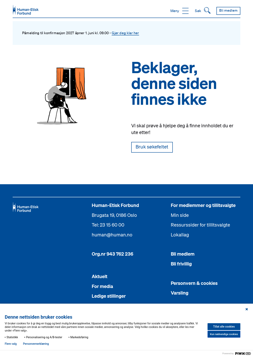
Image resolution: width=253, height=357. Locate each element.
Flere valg (11, 343)
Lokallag (180, 234)
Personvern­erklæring (36, 343)
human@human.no (112, 234)
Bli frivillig (181, 264)
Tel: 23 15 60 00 (108, 225)
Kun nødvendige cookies (224, 334)
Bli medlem (182, 254)
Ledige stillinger (109, 296)
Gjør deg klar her (125, 33)
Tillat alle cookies (224, 326)
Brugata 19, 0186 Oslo (114, 215)
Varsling (179, 293)
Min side (180, 215)
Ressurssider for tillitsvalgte (200, 225)
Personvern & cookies (194, 283)
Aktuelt (99, 276)
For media (102, 286)
